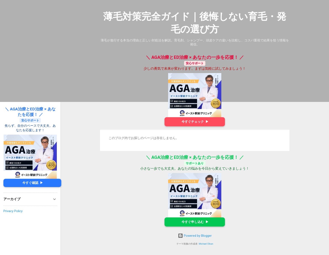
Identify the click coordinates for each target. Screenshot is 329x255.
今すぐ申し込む (195, 222)
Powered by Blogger (195, 236)
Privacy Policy (13, 211)
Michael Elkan (206, 243)
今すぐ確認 (32, 183)
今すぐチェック (195, 122)
